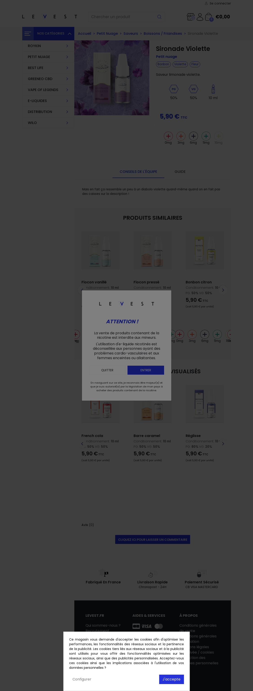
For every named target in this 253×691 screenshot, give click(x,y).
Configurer (82, 679)
